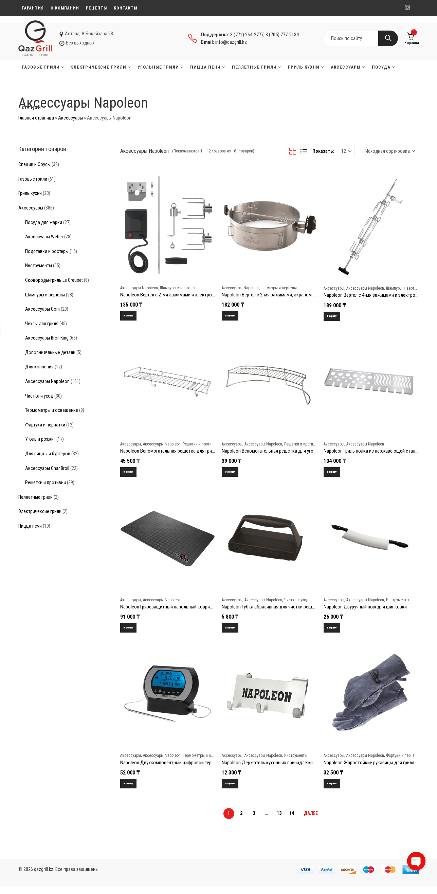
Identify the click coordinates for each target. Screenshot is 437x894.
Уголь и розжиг (40, 439)
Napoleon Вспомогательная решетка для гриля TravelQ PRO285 (184, 453)
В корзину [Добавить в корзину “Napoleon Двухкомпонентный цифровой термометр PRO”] (133, 789)
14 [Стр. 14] (291, 820)
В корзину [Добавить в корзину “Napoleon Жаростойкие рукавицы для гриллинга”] (336, 789)
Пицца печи (30, 526)
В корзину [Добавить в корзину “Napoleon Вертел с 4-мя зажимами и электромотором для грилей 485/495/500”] (336, 317)
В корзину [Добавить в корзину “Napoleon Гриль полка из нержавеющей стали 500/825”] (336, 474)
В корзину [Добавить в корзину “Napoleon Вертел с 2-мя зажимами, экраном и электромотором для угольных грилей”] (234, 316)
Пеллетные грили (35, 497)
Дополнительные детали (50, 352)
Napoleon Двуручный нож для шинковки (365, 610)
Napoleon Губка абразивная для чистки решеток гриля (278, 610)
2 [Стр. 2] (241, 820)
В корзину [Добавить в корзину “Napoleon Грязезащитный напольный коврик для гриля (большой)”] (133, 632)
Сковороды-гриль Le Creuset (54, 280)
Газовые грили (32, 179)
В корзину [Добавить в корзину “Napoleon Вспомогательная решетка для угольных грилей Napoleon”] (234, 474)
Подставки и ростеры (47, 251)
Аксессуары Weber (44, 236)
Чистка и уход (296, 603)
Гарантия (33, 8)
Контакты (125, 8)
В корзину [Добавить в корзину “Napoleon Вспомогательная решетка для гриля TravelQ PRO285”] (133, 474)
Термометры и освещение (205, 761)
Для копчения (39, 366)
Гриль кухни (30, 193)
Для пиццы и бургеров (47, 453)
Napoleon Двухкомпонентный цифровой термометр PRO (178, 768)
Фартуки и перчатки (403, 761)
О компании (65, 8)
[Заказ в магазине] (389, 151)
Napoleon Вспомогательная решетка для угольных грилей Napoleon (291, 453)
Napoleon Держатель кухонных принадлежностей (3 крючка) (285, 768)
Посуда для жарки (43, 222)
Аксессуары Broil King (47, 338)
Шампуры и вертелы (177, 288)
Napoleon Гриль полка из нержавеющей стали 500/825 (379, 453)
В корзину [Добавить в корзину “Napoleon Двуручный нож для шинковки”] (336, 632)
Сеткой (292, 151)
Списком (304, 151)
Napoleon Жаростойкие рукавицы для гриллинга (373, 768)
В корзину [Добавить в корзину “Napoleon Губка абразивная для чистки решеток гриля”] (234, 632)
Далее (311, 820)
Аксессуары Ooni (42, 309)
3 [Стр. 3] (254, 820)
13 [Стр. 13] (279, 820)
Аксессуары (70, 118)
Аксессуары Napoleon (139, 288)
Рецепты (96, 8)
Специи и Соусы (34, 164)
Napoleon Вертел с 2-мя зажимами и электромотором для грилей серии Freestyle (203, 295)
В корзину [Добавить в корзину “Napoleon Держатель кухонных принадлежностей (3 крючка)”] (234, 789)
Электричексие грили (39, 511)
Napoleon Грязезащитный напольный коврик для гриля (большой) (188, 610)
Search (388, 38)
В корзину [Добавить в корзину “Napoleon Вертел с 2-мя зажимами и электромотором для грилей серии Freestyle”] (133, 316)
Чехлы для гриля (41, 323)
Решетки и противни (200, 445)
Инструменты (397, 603)
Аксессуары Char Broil (47, 468)
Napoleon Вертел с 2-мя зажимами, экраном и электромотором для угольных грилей (309, 295)
